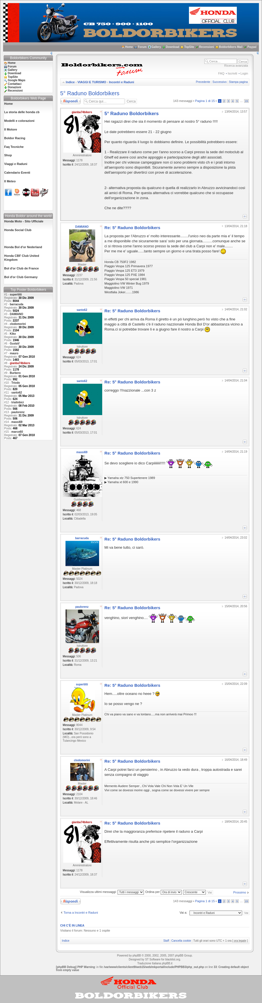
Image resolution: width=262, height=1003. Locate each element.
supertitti (16, 294)
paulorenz (18, 412)
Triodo (15, 382)
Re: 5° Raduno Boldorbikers (132, 227)
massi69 (16, 421)
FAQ (221, 73)
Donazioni (14, 87)
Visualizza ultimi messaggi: (112, 891)
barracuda (16, 304)
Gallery (156, 46)
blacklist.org (172, 959)
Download (172, 46)
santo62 (16, 392)
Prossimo (239, 892)
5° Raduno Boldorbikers (89, 93)
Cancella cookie (181, 940)
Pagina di (205, 101)
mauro (14, 353)
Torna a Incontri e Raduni (81, 912)
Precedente (203, 81)
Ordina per (163, 891)
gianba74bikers (82, 112)
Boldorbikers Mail (230, 46)
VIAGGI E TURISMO (92, 82)
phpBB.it (167, 963)
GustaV (15, 343)
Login (244, 73)
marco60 (17, 431)
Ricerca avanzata (236, 65)
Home (129, 46)
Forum (142, 46)
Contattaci (15, 83)
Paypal (251, 46)
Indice (70, 82)
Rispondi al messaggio (70, 101)
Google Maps (16, 80)
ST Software (152, 959)
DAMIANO (16, 314)
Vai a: (183, 912)
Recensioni (206, 46)
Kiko (13, 333)
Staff (166, 940)
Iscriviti (232, 73)
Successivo (219, 81)
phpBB (136, 955)
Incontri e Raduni (121, 82)
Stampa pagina (238, 81)
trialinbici (17, 402)
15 (246, 101)
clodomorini (18, 323)
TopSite (189, 46)
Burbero (15, 372)
